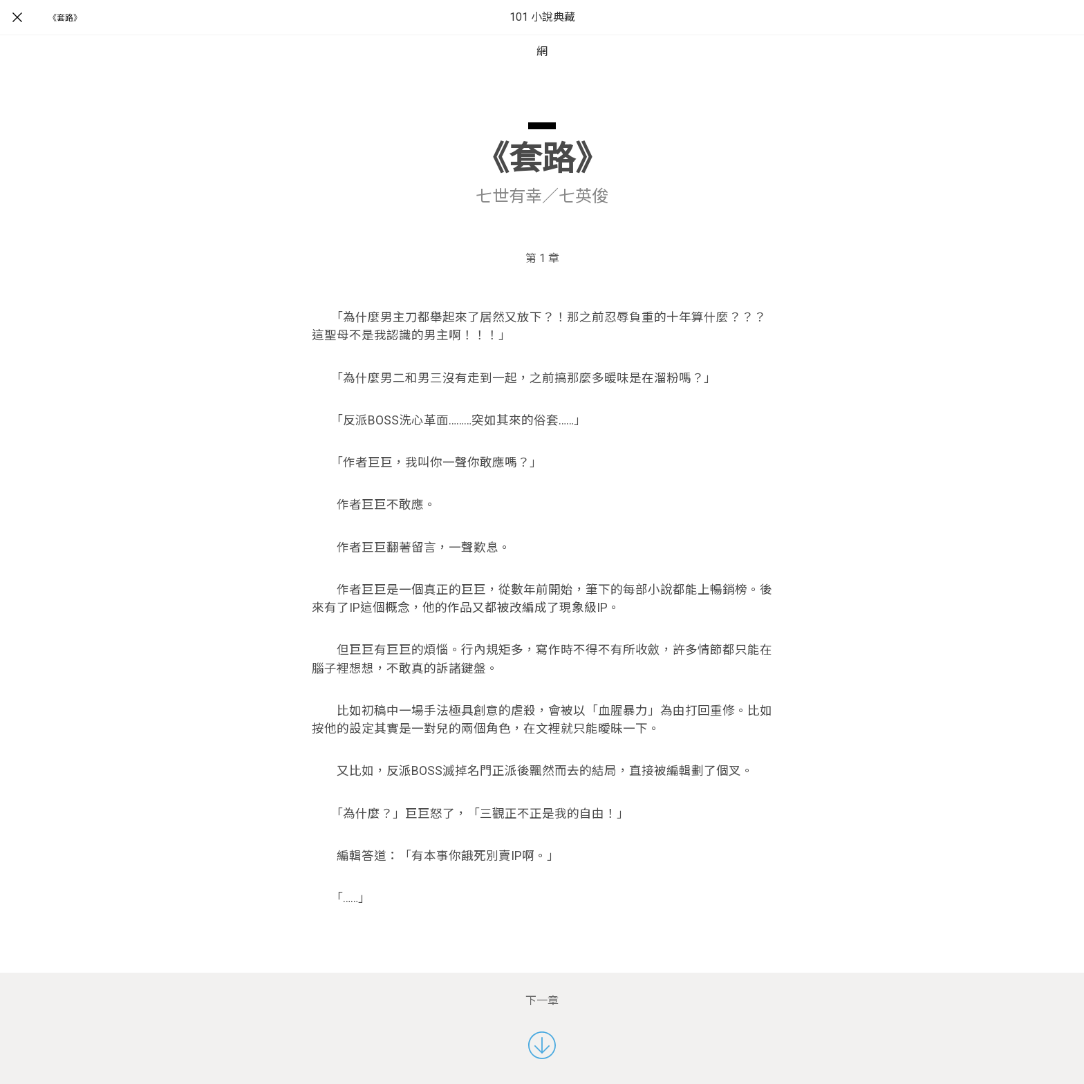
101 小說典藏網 (542, 34)
